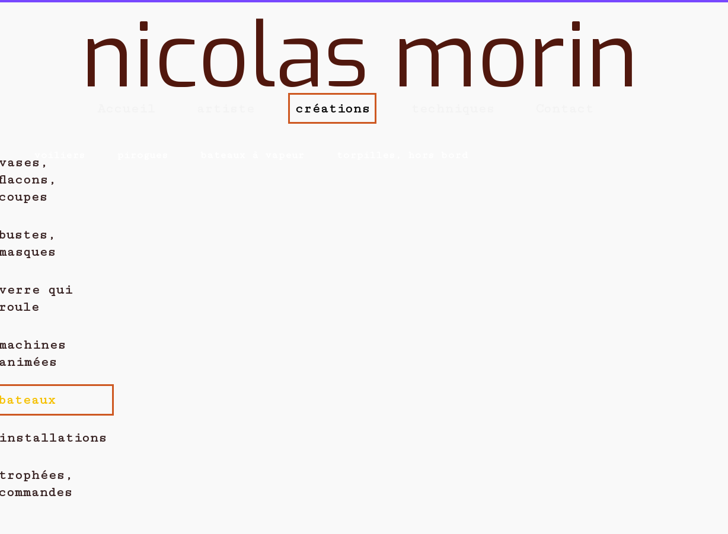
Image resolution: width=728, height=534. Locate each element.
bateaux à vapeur (252, 155)
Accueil (126, 108)
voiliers (59, 155)
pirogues (142, 155)
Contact (564, 108)
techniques (452, 108)
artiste (225, 108)
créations (332, 108)
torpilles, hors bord (402, 155)
